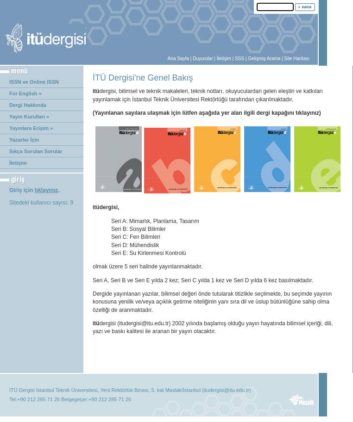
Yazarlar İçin (24, 140)
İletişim (224, 58)
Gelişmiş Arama (264, 58)
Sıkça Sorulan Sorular (35, 151)
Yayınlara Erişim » (31, 128)
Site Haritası (296, 58)
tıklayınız (46, 190)
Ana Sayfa (178, 58)
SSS (239, 58)
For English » (25, 93)
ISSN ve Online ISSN (34, 82)
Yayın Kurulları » (29, 116)
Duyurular (203, 58)
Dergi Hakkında (27, 105)
